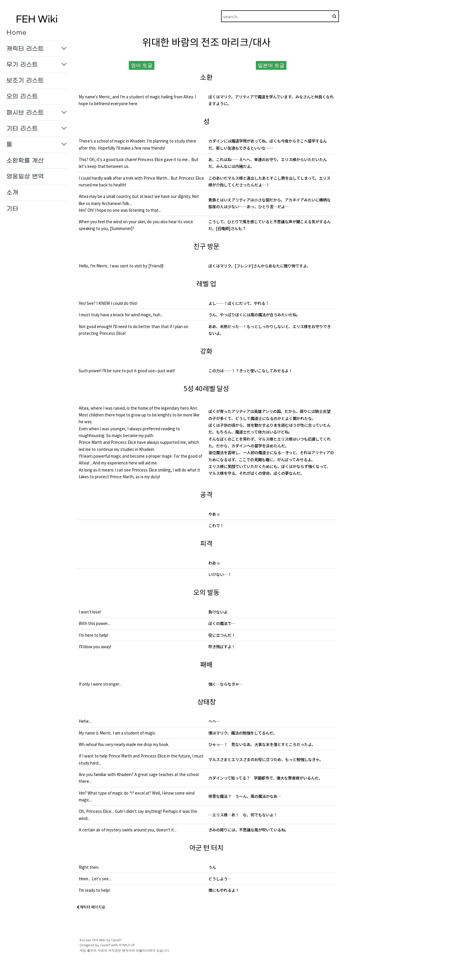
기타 (12, 208)
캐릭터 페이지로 (91, 907)
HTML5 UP (127, 945)
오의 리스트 (22, 96)
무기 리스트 (22, 64)
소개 (12, 192)
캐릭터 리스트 (25, 48)
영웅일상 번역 (25, 176)
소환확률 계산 (25, 160)
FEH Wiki (37, 19)
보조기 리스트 (25, 80)
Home (16, 32)
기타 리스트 (22, 128)
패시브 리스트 (25, 112)
